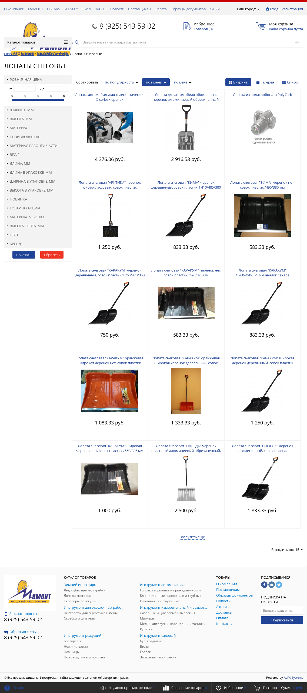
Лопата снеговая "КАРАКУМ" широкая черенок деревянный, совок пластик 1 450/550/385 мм (263, 363)
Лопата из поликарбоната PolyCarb (262, 94)
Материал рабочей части (32, 145)
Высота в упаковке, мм (30, 190)
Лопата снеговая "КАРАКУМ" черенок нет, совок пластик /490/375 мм (186, 272)
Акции (214, 8)
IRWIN (86, 8)
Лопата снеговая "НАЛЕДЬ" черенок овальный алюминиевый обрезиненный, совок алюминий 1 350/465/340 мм (186, 450)
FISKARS (53, 8)
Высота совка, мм (25, 225)
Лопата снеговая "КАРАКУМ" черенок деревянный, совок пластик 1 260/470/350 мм (110, 275)
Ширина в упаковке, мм (30, 181)
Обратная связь (20, 631)
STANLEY (71, 8)
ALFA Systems (293, 677)
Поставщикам (139, 8)
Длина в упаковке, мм (29, 172)
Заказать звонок (20, 613)
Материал (17, 127)
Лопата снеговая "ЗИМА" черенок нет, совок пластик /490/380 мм (262, 185)
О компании (14, 8)
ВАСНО (100, 8)
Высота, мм (19, 118)
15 (299, 549)
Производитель (23, 136)
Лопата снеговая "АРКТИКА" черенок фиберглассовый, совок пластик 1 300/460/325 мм (110, 187)
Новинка (16, 199)
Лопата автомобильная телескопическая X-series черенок (109, 97)
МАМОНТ (35, 8)
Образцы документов (188, 8)
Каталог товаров (37, 42)
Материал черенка (25, 217)
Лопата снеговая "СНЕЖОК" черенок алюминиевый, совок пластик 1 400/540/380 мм (262, 450)
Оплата (161, 8)
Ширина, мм (20, 110)
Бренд (13, 243)
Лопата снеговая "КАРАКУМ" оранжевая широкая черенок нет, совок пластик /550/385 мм (110, 363)
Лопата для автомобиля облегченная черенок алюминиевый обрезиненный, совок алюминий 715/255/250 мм (186, 99)
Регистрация (292, 8)
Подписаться (282, 620)
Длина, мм (18, 163)
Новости (117, 8)
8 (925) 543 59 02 (127, 26)
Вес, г (12, 154)
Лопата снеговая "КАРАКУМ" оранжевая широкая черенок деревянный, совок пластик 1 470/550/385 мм (186, 363)
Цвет (12, 234)
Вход (274, 8)
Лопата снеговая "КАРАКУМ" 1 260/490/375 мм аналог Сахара (262, 272)
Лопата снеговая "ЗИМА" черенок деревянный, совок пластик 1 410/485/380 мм (186, 187)
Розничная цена (24, 79)
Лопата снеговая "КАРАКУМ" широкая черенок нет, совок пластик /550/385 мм (110, 448)
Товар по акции (23, 208)
